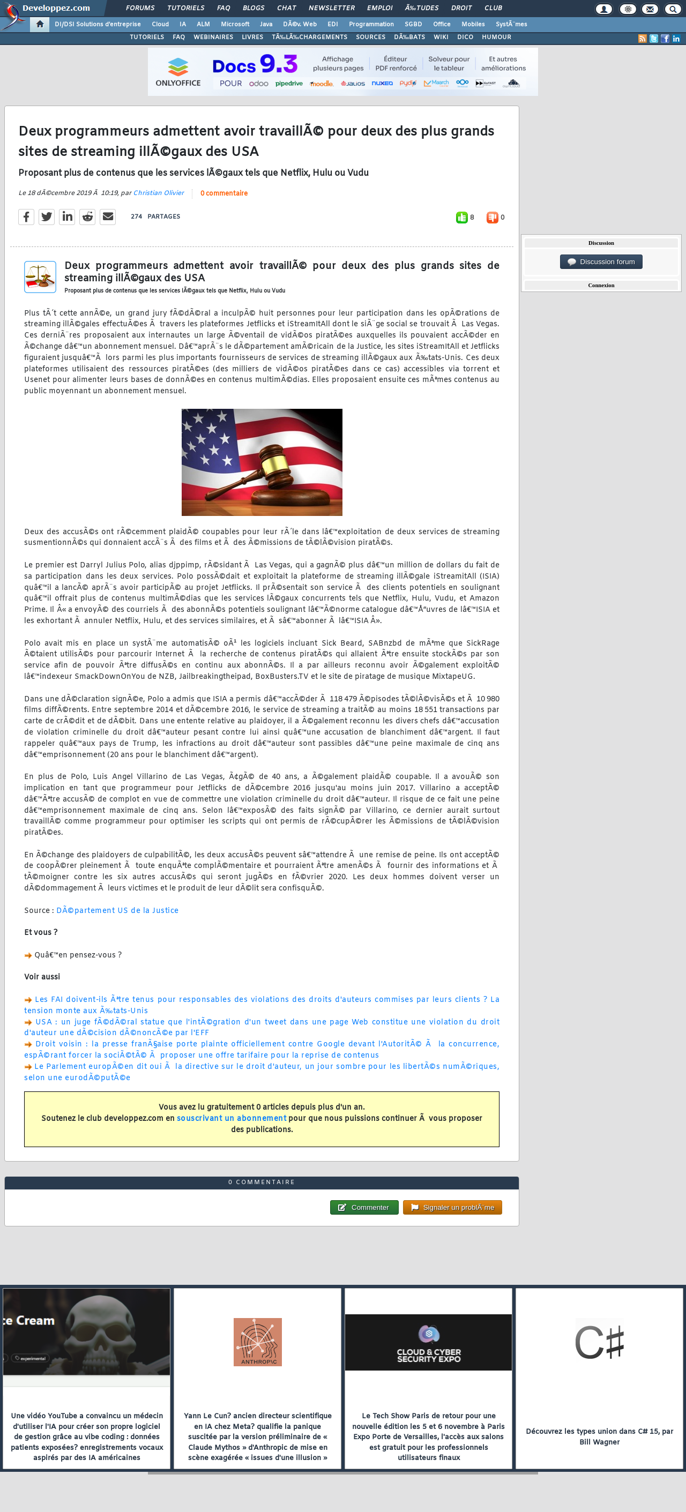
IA (183, 24)
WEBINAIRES (213, 37)
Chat (286, 8)
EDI (332, 24)
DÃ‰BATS (409, 37)
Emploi (379, 8)
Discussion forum (601, 262)
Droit (461, 8)
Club (493, 8)
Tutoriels (185, 8)
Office (442, 24)
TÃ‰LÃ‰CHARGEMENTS (309, 37)
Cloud (160, 24)
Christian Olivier (158, 193)
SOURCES (370, 37)
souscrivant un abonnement (232, 1119)
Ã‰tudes (421, 8)
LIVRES (252, 37)
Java (266, 24)
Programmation (371, 24)
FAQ (223, 8)
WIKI (441, 37)
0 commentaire (224, 194)
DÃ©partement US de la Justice (117, 911)
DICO (465, 37)
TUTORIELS (147, 37)
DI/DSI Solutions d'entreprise (98, 24)
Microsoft (235, 24)
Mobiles (473, 24)
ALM (203, 24)
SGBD (413, 24)
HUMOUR (496, 37)
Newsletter (331, 8)
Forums (140, 8)
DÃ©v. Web (300, 24)
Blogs (253, 8)
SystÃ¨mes (511, 24)
